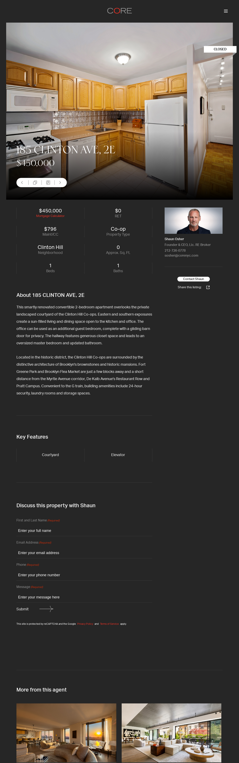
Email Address (33, 543)
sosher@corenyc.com (181, 255)
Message (29, 587)
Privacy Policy (85, 624)
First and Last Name (38, 521)
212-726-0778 (175, 250)
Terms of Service (109, 624)
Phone (27, 565)
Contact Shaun (193, 279)
